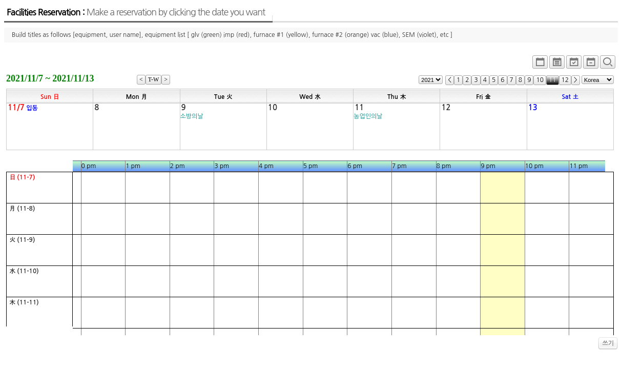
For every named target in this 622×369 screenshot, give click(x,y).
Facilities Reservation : (136, 12)
